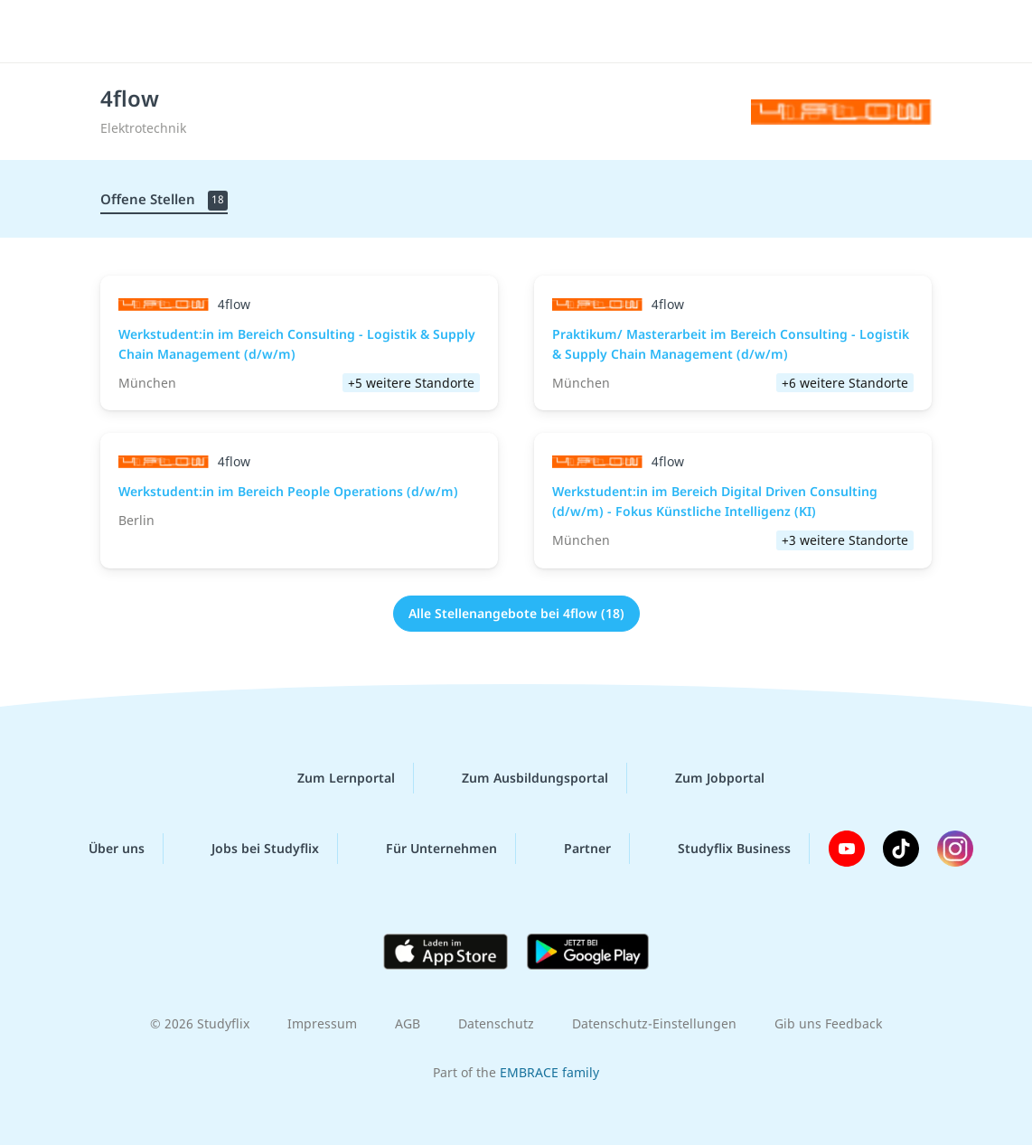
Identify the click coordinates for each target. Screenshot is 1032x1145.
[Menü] (967, 31)
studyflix (120, 30)
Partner (573, 849)
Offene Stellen (164, 200)
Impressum (322, 1023)
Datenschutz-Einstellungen (654, 1023)
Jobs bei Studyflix (251, 849)
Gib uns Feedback (828, 1023)
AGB (407, 1023)
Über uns (102, 849)
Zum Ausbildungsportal (520, 778)
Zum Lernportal (331, 778)
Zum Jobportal (705, 778)
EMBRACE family (549, 1072)
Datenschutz (496, 1023)
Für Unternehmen (427, 849)
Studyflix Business (720, 849)
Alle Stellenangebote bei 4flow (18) (516, 613)
